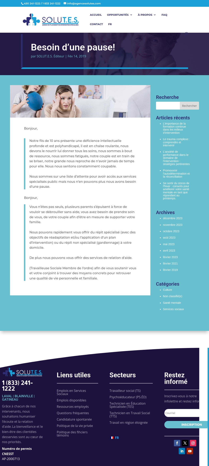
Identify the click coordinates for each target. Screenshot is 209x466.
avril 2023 (169, 250)
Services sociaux (173, 309)
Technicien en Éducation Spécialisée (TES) (127, 405)
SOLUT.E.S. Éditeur (50, 56)
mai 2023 (168, 244)
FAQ (164, 14)
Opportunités (118, 14)
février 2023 (170, 257)
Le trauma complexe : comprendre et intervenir (176, 142)
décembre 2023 (172, 218)
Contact (96, 24)
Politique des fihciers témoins (72, 433)
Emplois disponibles (71, 400)
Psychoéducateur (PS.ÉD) (127, 397)
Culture (167, 289)
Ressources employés (73, 406)
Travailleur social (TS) (125, 390)
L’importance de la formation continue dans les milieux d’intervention (174, 128)
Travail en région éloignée (128, 422)
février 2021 (170, 263)
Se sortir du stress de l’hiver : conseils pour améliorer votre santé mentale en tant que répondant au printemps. (176, 191)
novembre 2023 (172, 224)
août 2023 (169, 237)
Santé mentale (172, 302)
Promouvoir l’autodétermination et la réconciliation (176, 173)
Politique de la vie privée (75, 426)
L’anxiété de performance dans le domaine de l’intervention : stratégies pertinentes (176, 158)
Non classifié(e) (172, 296)
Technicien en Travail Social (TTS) (129, 414)
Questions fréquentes (73, 413)
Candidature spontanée (74, 419)
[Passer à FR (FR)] (114, 437)
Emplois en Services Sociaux (71, 392)
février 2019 (170, 269)
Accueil (96, 14)
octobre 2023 (171, 231)
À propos (145, 14)
